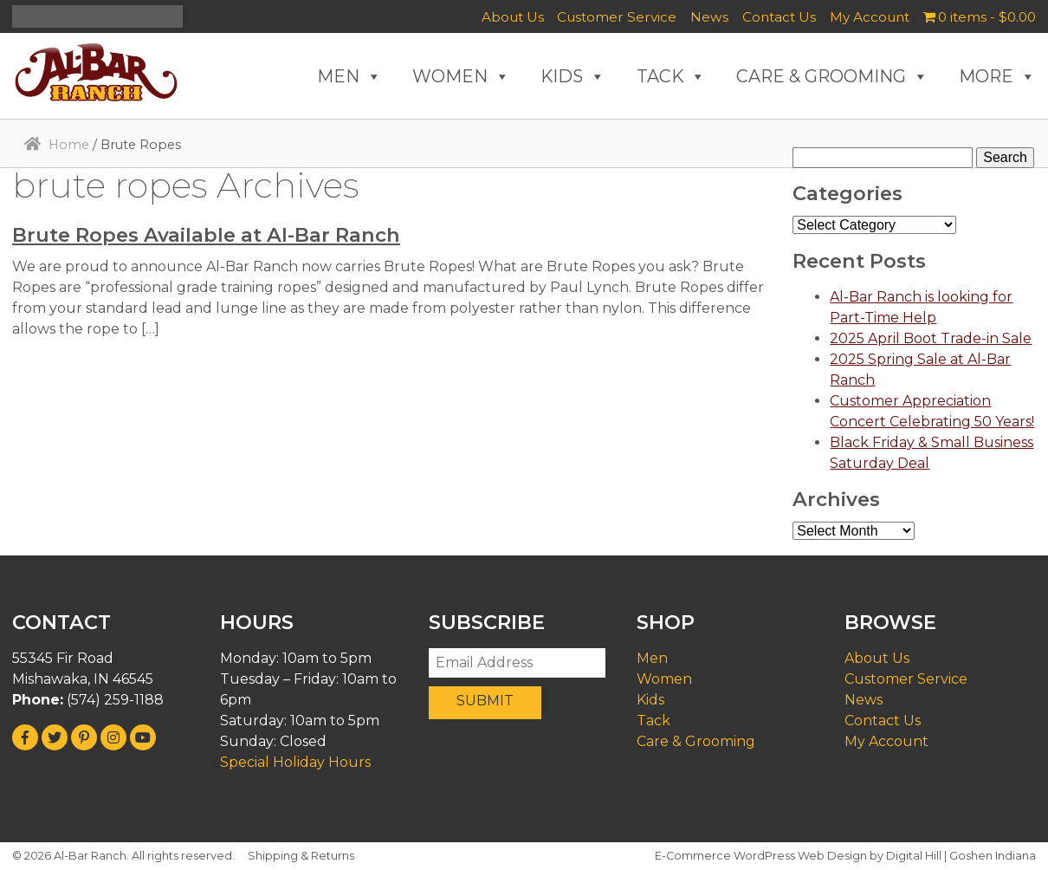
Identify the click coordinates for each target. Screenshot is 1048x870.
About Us (513, 17)
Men (652, 658)
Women (664, 679)
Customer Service (616, 17)
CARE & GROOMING (832, 76)
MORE (997, 76)
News (709, 17)
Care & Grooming (696, 741)
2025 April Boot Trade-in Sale (931, 338)
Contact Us (779, 17)
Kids (650, 699)
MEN (349, 76)
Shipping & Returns (301, 855)
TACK (671, 76)
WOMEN (461, 76)
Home (69, 145)
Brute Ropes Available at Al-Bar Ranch (206, 235)
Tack (653, 720)
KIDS (572, 76)
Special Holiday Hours (295, 762)
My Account (869, 17)
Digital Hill (913, 855)
